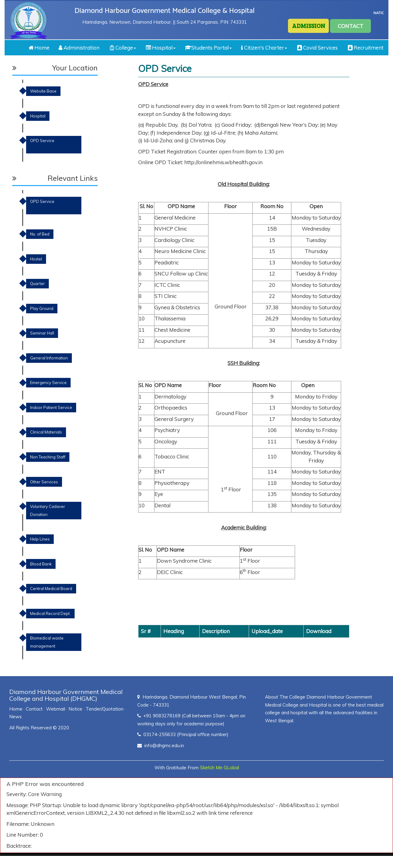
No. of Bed (39, 234)
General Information (49, 357)
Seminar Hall (42, 333)
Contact (34, 709)
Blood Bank (41, 563)
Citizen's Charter (264, 47)
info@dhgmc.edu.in (164, 745)
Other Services (44, 481)
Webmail (55, 709)
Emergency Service (48, 382)
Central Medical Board (51, 588)
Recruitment (365, 47)
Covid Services (317, 47)
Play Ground (41, 308)
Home (38, 47)
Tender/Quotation (104, 709)
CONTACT (350, 26)
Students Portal (208, 47)
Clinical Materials (46, 432)
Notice (75, 709)
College (122, 47)
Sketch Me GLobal (219, 768)
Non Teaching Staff (47, 456)
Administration (79, 47)
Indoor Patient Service (51, 407)
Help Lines (40, 539)
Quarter (37, 283)
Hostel (36, 258)
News (15, 716)
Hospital (160, 47)
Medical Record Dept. (50, 613)
